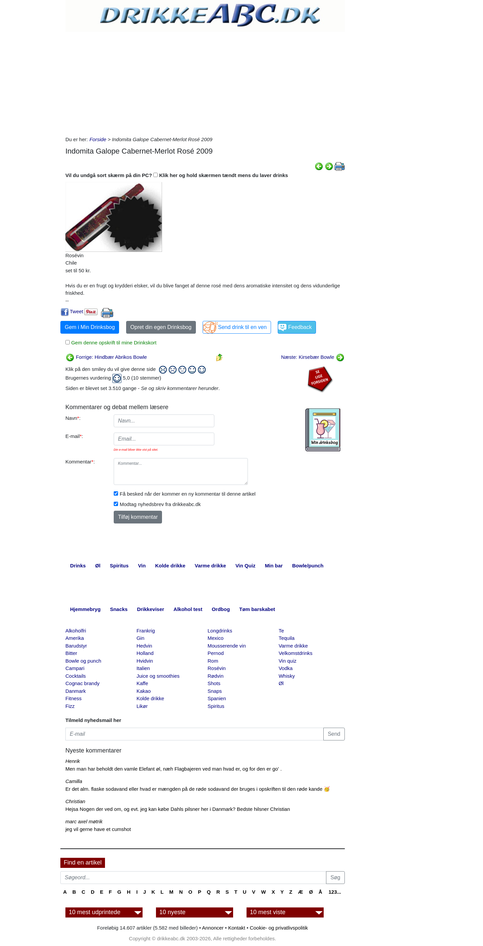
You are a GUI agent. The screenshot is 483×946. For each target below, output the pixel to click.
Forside (98, 139)
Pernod (216, 653)
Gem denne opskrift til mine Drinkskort (113, 342)
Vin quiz (288, 661)
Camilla (73, 781)
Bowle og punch (83, 661)
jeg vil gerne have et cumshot (98, 829)
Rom (213, 661)
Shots (214, 683)
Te (281, 630)
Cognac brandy (82, 683)
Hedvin (144, 646)
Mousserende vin (227, 646)
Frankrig (146, 630)
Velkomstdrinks (296, 653)
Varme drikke (293, 646)
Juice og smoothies (158, 676)
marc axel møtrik (84, 821)
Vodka (286, 668)
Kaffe (142, 683)
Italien (143, 668)
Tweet (76, 311)
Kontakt (236, 928)
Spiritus (216, 706)
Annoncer (212, 928)
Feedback (300, 327)
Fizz (70, 706)
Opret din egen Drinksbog (161, 327)
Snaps (215, 691)
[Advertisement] (205, 82)
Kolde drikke (150, 698)
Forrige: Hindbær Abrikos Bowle (106, 357)
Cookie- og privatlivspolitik (279, 928)
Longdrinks (220, 630)
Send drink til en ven (242, 327)
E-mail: (74, 436)
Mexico (216, 638)
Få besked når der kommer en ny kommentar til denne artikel (188, 494)
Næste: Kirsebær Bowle (312, 357)
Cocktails (75, 676)
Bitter (71, 653)
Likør (142, 706)
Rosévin (217, 668)
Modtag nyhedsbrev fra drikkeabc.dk (160, 504)
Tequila (287, 638)
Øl (281, 683)
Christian (75, 801)
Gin (140, 638)
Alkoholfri (75, 630)
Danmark (75, 691)
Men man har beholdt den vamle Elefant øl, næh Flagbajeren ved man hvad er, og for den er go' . (173, 769)
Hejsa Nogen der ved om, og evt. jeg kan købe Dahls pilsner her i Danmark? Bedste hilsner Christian (177, 809)
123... (334, 892)
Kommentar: (80, 461)
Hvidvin (145, 661)
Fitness (73, 698)
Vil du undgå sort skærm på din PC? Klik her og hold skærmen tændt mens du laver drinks (176, 175)
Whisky (287, 676)
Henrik (72, 761)
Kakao (144, 691)
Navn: (72, 418)
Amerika (74, 638)
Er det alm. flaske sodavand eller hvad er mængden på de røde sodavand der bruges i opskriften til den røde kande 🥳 (197, 789)
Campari (75, 668)
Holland (145, 653)
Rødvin (216, 676)
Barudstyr (76, 646)
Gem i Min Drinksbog (90, 327)
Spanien (217, 698)
